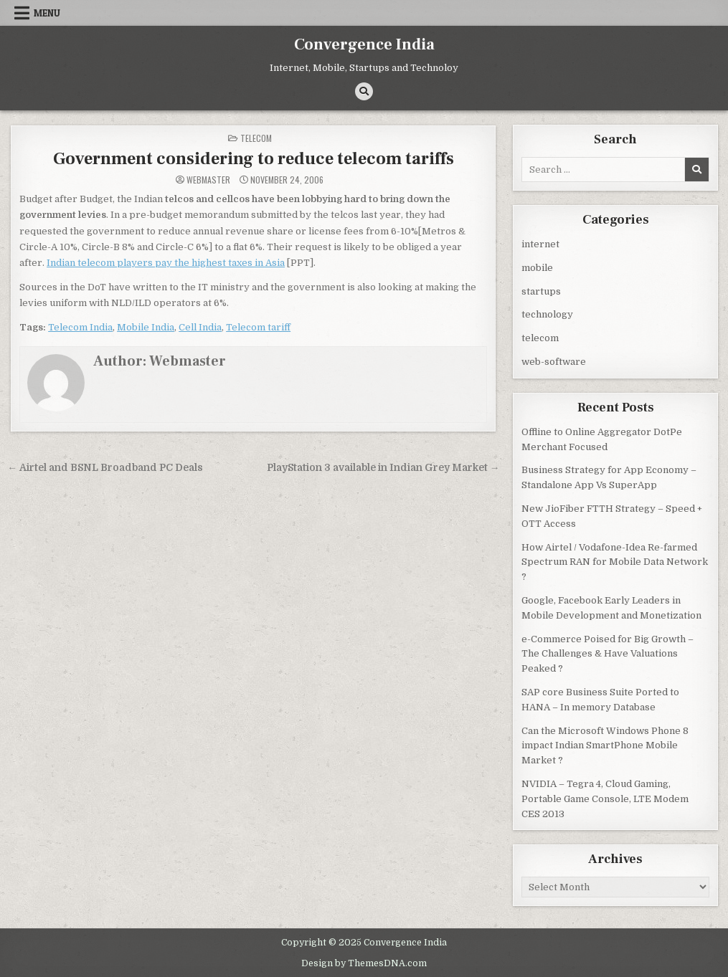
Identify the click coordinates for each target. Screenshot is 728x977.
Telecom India (80, 326)
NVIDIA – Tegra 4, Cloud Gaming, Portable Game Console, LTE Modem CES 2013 (605, 798)
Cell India (200, 326)
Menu (47, 13)
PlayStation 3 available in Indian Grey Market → (383, 467)
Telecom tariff (258, 326)
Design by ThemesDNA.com (364, 962)
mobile (537, 267)
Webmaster (208, 179)
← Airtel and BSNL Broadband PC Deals (105, 467)
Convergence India (364, 44)
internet (540, 243)
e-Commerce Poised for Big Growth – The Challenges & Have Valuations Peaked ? (607, 653)
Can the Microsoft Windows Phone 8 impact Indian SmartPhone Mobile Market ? (605, 745)
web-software (553, 361)
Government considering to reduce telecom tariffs (253, 158)
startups (541, 290)
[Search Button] (364, 91)
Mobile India (145, 326)
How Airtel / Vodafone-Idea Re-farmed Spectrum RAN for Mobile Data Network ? (614, 561)
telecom (256, 137)
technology (547, 313)
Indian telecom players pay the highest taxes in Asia (166, 262)
